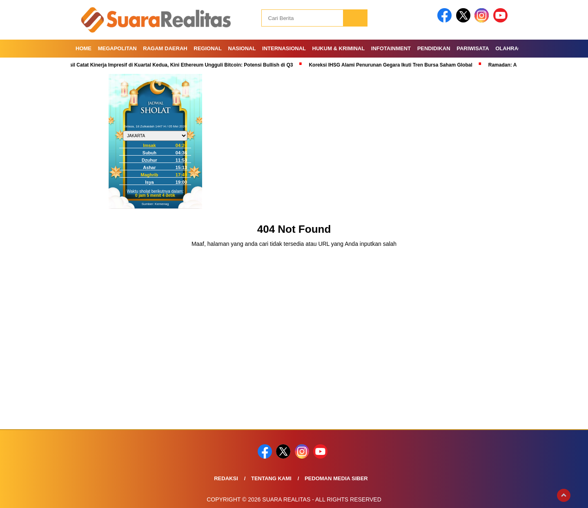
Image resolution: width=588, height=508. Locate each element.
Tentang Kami (271, 478)
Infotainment (391, 48)
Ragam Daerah (165, 48)
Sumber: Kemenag (155, 204)
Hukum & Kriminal (338, 48)
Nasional (242, 48)
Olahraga (510, 48)
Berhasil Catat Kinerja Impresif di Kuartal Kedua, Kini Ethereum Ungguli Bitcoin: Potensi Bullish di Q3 (176, 65)
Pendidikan (433, 48)
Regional (208, 48)
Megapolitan (117, 48)
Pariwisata (473, 48)
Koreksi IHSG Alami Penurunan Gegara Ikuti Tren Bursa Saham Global (392, 65)
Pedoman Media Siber (336, 478)
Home (83, 48)
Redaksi (226, 478)
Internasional (284, 48)
